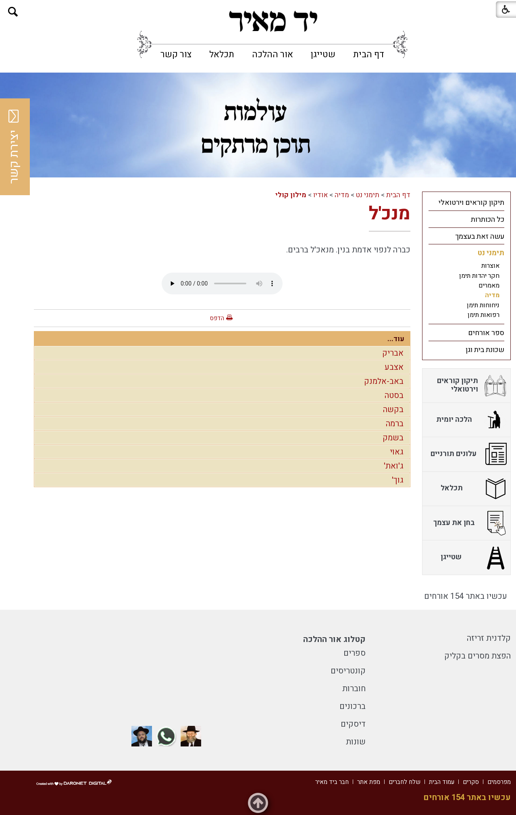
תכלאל (221, 54)
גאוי (397, 452)
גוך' (398, 480)
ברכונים (352, 706)
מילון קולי (290, 195)
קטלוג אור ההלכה (334, 639)
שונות (356, 742)
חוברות (354, 688)
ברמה (395, 423)
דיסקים (353, 724)
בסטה (394, 395)
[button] (13, 12)
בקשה (393, 409)
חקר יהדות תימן (479, 276)
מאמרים (489, 285)
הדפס (217, 318)
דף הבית (368, 54)
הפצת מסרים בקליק (477, 656)
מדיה (342, 195)
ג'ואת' (394, 466)
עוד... (395, 339)
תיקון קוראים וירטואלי (471, 202)
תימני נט (367, 195)
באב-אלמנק (384, 381)
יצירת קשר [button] (14, 147)
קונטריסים (348, 671)
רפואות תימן (483, 315)
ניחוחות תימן (483, 305)
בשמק (393, 438)
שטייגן (323, 54)
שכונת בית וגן (485, 349)
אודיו (320, 195)
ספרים (354, 653)
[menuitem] (368, 54)
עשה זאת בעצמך (479, 236)
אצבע (394, 367)
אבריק (393, 353)
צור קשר (175, 54)
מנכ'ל (389, 213)
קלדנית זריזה (489, 638)
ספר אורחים (486, 332)
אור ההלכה (272, 54)
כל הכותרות (487, 219)
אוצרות (490, 266)
